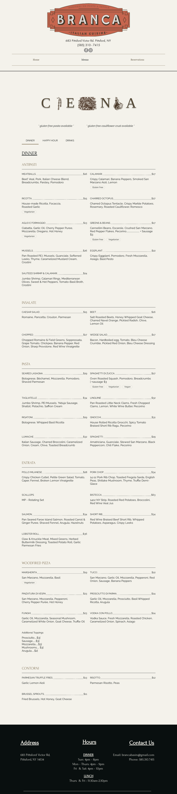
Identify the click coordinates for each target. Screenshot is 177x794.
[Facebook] (86, 50)
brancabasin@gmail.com (138, 755)
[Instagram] (90, 50)
